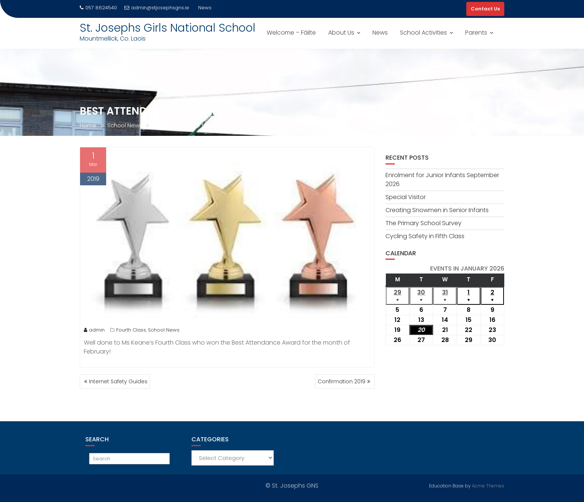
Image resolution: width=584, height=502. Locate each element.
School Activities (423, 32)
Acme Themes (488, 485)
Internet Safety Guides (118, 381)
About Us (341, 32)
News (380, 32)
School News (164, 329)
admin (94, 329)
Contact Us (485, 8)
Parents (476, 32)
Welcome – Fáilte (291, 32)
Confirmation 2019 (341, 381)
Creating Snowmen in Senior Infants (437, 210)
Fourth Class (131, 329)
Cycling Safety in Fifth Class (424, 236)
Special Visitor (405, 197)
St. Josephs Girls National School (168, 28)
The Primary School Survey (423, 223)
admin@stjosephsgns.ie (156, 7)
